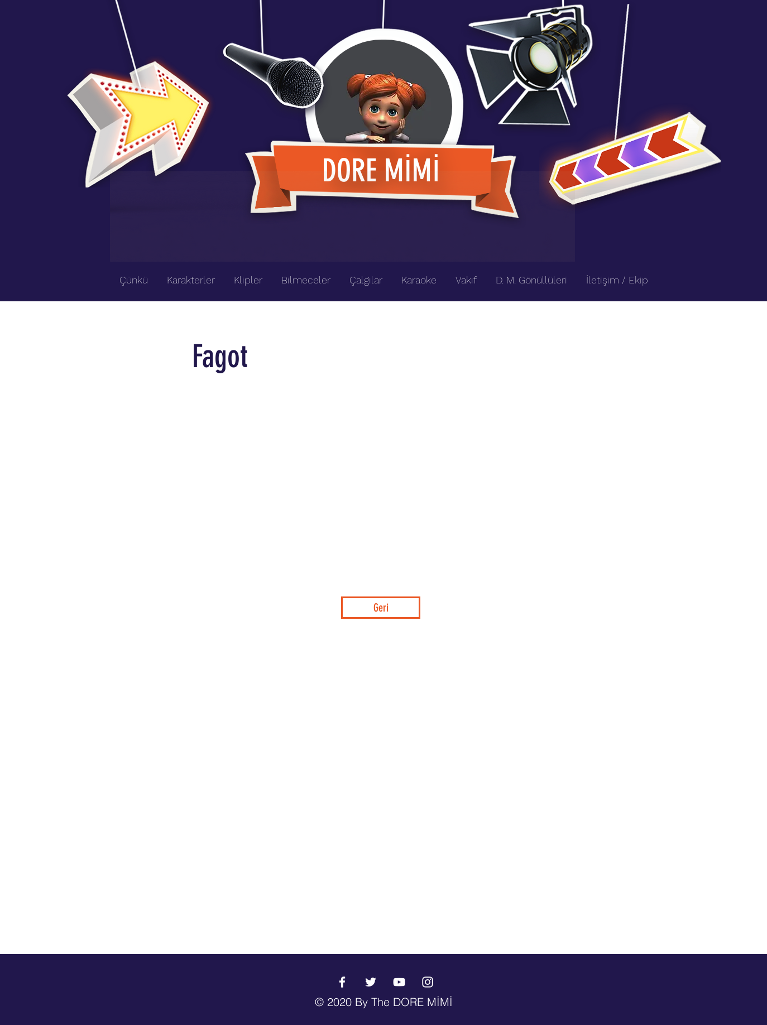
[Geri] (380, 607)
